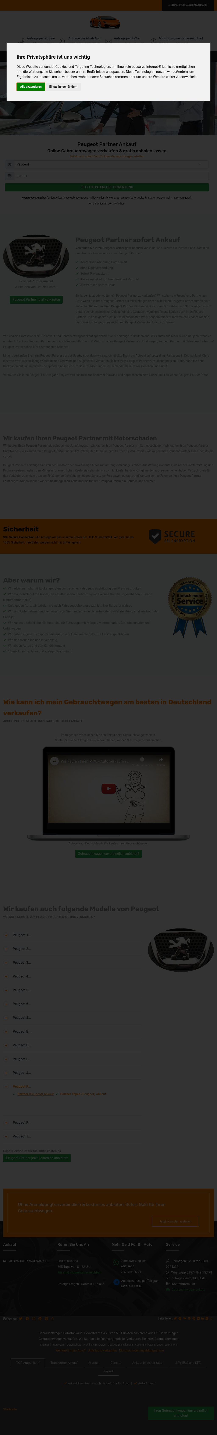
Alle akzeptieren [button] (31, 86)
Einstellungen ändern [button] (63, 86)
